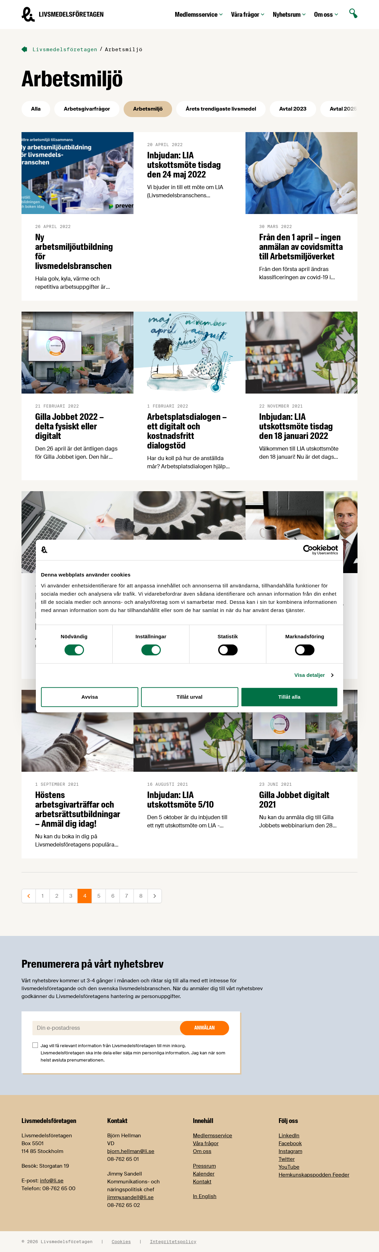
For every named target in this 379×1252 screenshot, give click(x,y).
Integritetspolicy (173, 1241)
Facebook (290, 1143)
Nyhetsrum (290, 14)
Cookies (121, 1241)
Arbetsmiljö (148, 108)
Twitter (287, 1159)
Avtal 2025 (343, 108)
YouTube (289, 1167)
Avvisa (89, 697)
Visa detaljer (309, 675)
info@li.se (52, 1180)
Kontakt (202, 1181)
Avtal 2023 (293, 108)
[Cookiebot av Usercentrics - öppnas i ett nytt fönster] (308, 550)
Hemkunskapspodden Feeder (314, 1174)
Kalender (203, 1173)
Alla (36, 108)
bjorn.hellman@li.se (130, 1151)
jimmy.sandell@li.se (130, 1197)
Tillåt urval (189, 697)
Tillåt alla (289, 697)
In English (204, 1196)
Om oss (327, 14)
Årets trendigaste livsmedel (221, 108)
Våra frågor (248, 14)
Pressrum (204, 1166)
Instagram (290, 1151)
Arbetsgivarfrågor (87, 108)
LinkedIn (289, 1135)
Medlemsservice (199, 14)
